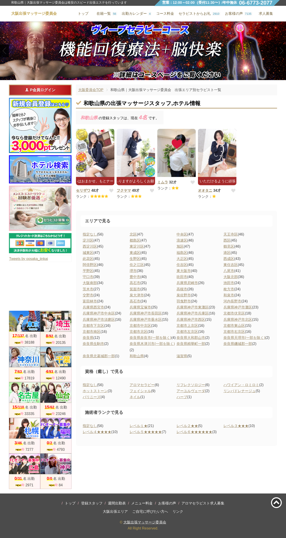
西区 (227, 240)
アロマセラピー (142, 385)
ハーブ (182, 397)
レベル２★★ (187, 426)
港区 (227, 253)
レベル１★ (138, 426)
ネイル (135, 397)
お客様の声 (167, 503)
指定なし (90, 234)
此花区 (88, 259)
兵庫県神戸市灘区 (237, 307)
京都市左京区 (187, 332)
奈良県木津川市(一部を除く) (152, 344)
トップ (70, 503)
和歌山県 (137, 356)
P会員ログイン (40, 90)
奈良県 (88, 338)
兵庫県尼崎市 (187, 283)
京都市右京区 (234, 332)
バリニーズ (92, 397)
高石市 (135, 283)
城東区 (88, 253)
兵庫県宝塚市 (140, 307)
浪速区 (182, 240)
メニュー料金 (142, 503)
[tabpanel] (143, 50)
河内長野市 (232, 301)
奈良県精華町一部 (191, 344)
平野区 (88, 271)
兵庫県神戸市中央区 (99, 313)
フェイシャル (140, 391)
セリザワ (83, 190)
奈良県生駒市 (93, 344)
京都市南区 (92, 332)
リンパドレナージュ (239, 391)
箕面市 (135, 289)
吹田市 (182, 277)
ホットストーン (95, 391)
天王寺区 (230, 234)
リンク (177, 511)
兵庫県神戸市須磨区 (99, 319)
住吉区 (182, 265)
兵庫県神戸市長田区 (146, 313)
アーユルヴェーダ (191, 391)
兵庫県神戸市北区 (237, 319)
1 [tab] (136, 76)
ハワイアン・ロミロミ (241, 385)
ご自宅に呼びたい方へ (150, 511)
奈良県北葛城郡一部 (99, 356)
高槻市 (182, 289)
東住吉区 (230, 265)
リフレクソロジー (191, 385)
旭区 (180, 246)
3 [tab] (149, 76)
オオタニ (205, 190)
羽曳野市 (184, 301)
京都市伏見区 (234, 313)
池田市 (228, 283)
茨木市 (88, 289)
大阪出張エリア (115, 511)
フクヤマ (124, 190)
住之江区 (137, 265)
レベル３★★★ (235, 426)
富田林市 (90, 301)
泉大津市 (137, 295)
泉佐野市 (184, 295)
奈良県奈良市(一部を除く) (150, 338)
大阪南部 (90, 283)
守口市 (88, 277)
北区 (133, 234)
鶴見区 (228, 246)
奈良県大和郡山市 (191, 338)
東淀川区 (137, 246)
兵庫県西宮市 (93, 307)
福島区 (182, 253)
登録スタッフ (92, 503)
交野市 (88, 295)
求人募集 (266, 13)
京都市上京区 (187, 325)
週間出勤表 (117, 503)
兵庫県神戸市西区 (191, 319)
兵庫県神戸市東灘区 (193, 307)
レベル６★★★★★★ (194, 432)
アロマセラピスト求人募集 (202, 503)
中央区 (182, 234)
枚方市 (228, 289)
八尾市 (228, 271)
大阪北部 (230, 277)
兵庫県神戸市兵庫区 (193, 313)
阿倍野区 (90, 265)
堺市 (133, 271)
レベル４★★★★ (97, 432)
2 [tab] (143, 76)
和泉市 (228, 295)
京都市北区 (138, 332)
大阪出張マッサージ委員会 (144, 522)
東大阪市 (184, 271)
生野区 (135, 259)
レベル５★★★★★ (146, 432)
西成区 (228, 259)
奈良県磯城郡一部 (237, 344)
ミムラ (162, 182)
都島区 (135, 240)
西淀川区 (90, 246)
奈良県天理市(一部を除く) (244, 338)
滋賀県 (182, 356)
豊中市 (135, 277)
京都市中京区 (140, 325)
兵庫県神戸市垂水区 (146, 319)
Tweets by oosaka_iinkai (28, 259)
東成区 (135, 253)
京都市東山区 (234, 325)
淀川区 (88, 240)
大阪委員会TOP (90, 90)
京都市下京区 (93, 325)
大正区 (182, 259)
